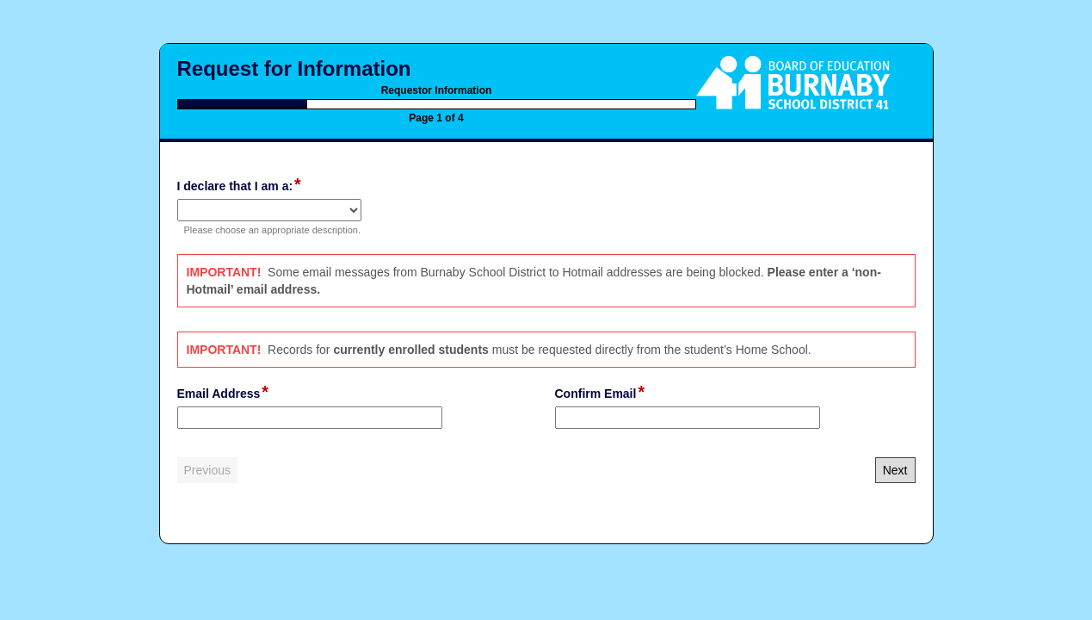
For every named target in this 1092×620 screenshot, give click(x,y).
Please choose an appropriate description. (272, 230)
